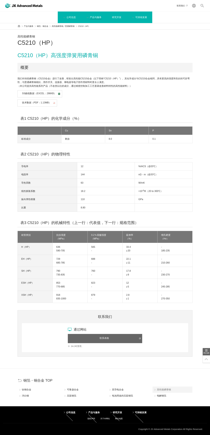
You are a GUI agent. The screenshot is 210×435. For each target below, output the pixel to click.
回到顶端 (206, 359)
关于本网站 (105, 419)
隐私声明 (91, 419)
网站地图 (206, 353)
